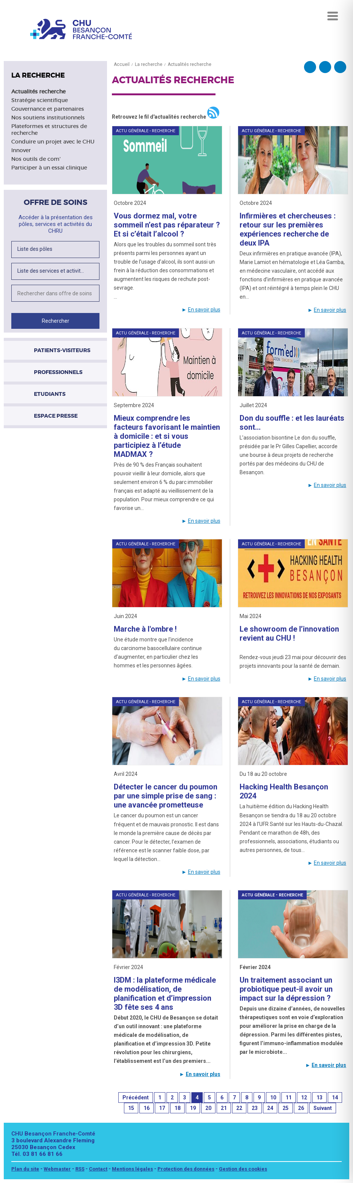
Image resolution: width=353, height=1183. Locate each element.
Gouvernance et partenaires (47, 108)
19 (193, 1108)
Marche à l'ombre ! (145, 628)
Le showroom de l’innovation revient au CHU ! (289, 633)
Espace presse (56, 415)
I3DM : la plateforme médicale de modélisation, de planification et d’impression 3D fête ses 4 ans (165, 993)
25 (286, 1108)
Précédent (135, 1097)
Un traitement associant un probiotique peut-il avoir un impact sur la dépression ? (286, 989)
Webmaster (57, 1169)
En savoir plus (204, 310)
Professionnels (58, 372)
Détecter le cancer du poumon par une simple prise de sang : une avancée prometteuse (165, 795)
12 (304, 1097)
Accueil (122, 64)
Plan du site (25, 1169)
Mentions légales (132, 1169)
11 (289, 1097)
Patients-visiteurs (62, 350)
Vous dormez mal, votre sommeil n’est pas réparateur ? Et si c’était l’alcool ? (167, 224)
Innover (21, 150)
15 (131, 1108)
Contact (98, 1169)
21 (224, 1108)
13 (319, 1097)
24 (270, 1108)
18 (177, 1108)
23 (255, 1108)
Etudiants (50, 394)
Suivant (322, 1108)
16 (147, 1108)
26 (301, 1108)
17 (162, 1108)
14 (335, 1097)
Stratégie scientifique (39, 100)
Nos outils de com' (36, 159)
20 (208, 1108)
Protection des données (185, 1169)
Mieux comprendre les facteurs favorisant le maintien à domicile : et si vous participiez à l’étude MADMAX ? (167, 436)
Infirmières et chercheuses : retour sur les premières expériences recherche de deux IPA (288, 229)
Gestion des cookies (243, 1169)
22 (239, 1108)
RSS (79, 1169)
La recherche (148, 64)
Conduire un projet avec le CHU (53, 141)
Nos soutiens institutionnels (48, 117)
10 (273, 1097)
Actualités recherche (38, 91)
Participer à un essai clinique (49, 167)
